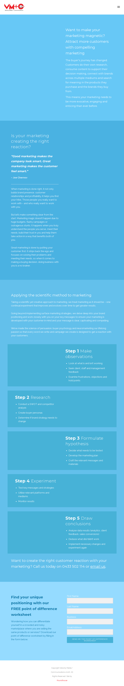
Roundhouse (62, 680)
